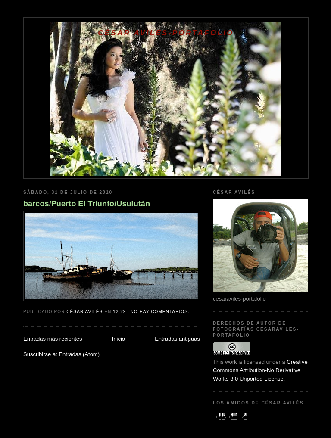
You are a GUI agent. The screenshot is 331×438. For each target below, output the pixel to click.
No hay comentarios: (160, 311)
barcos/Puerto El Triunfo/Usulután (86, 203)
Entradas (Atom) (79, 354)
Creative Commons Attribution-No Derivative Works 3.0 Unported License (260, 370)
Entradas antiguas (177, 338)
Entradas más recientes (52, 338)
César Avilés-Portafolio (166, 33)
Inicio (118, 338)
